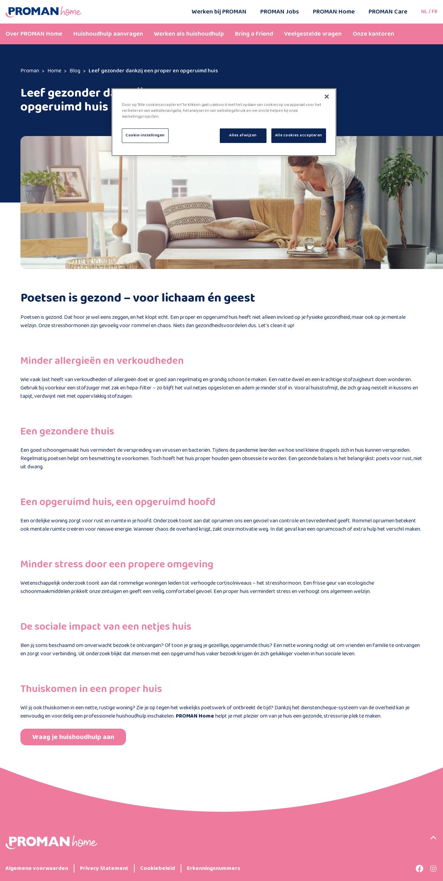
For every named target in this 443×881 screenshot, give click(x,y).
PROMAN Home (334, 12)
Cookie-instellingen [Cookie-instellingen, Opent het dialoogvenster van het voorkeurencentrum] (145, 135)
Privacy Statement (104, 868)
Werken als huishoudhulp (189, 34)
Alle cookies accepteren (298, 135)
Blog (75, 70)
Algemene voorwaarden (37, 868)
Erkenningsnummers (213, 868)
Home (54, 70)
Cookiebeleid (157, 868)
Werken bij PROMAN (219, 12)
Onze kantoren (373, 34)
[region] (223, 122)
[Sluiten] (326, 96)
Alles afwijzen (243, 135)
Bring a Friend (254, 34)
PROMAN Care (388, 12)
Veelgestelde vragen (313, 34)
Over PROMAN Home (34, 34)
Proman (29, 70)
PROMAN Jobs (279, 12)
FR (434, 11)
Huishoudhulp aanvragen (108, 34)
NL (424, 11)
